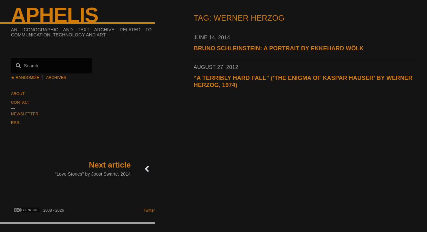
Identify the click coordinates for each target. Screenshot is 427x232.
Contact (20, 102)
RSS (15, 123)
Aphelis (54, 15)
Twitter (149, 210)
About (18, 94)
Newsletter (24, 114)
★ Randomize (25, 77)
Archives (56, 77)
